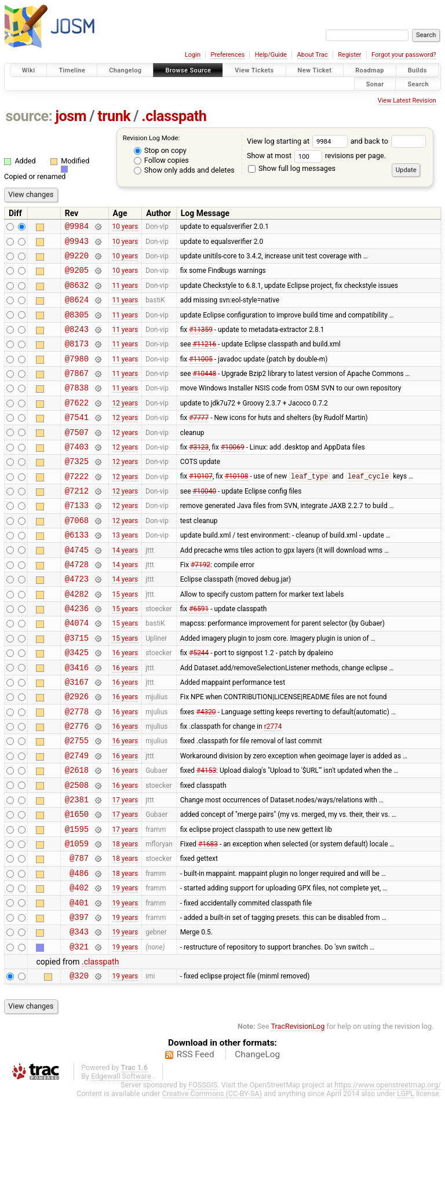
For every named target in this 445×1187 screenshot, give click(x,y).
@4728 (77, 605)
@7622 (77, 424)
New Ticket (315, 70)
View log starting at (299, 141)
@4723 (77, 621)
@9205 (77, 276)
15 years (125, 638)
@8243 (77, 342)
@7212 (77, 523)
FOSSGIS (202, 1173)
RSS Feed (195, 1143)
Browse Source (188, 70)
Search (418, 83)
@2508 (77, 852)
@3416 (77, 720)
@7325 (77, 490)
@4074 (77, 671)
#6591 (199, 655)
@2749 (77, 819)
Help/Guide (271, 55)
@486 (79, 950)
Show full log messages (291, 168)
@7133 (77, 539)
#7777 (199, 441)
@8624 (77, 309)
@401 (79, 983)
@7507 (77, 457)
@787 (79, 934)
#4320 (206, 770)
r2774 (273, 787)
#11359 (201, 342)
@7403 (77, 474)
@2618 (77, 835)
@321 (79, 1033)
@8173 (77, 358)
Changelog (125, 70)
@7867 (77, 391)
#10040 (204, 524)
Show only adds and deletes (184, 170)
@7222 (77, 507)
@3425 (77, 704)
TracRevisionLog (298, 1115)
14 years (125, 589)
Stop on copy (160, 150)
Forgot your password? (403, 55)
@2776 (77, 786)
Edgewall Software (121, 1164)
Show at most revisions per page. (316, 155)
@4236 (77, 654)
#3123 (199, 474)
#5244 (199, 704)
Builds (417, 70)
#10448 (204, 392)
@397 (79, 1000)
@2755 (77, 802)
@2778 (77, 770)
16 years (125, 704)
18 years (125, 918)
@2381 (77, 868)
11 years (125, 293)
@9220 (77, 260)
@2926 (77, 753)
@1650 (77, 884)
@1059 (77, 917)
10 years (125, 228)
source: (29, 116)
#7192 (200, 605)
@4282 (77, 638)
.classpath (173, 116)
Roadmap (369, 70)
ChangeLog (257, 1143)
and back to (388, 141)
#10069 (233, 474)
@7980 (77, 375)
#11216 (204, 359)
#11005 (201, 375)
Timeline (72, 70)
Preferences (227, 55)
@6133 (77, 572)
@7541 (77, 441)
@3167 (77, 737)
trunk (113, 116)
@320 (79, 1063)
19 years (125, 967)
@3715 (77, 687)
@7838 (77, 408)
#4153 (206, 836)
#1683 (208, 918)
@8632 (77, 293)
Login (192, 55)
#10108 (237, 507)
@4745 (77, 589)
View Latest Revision (407, 100)
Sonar (375, 83)
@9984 (77, 227)
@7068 (77, 556)
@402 (79, 967)
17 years (125, 868)
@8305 (77, 326)
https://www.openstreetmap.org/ (387, 1173)
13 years (125, 573)
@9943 (77, 244)
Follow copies (161, 160)
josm (70, 116)
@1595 (77, 901)
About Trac (312, 55)
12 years (125, 425)
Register (349, 55)
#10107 (201, 507)
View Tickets (254, 70)
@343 (79, 1016)
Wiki (28, 70)
